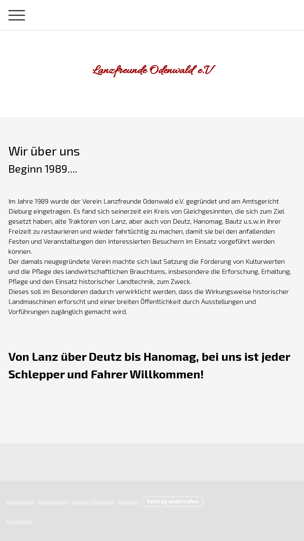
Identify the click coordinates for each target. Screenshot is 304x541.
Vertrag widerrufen (173, 501)
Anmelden (19, 521)
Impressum (20, 501)
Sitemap (128, 501)
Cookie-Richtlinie (93, 501)
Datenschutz (53, 501)
